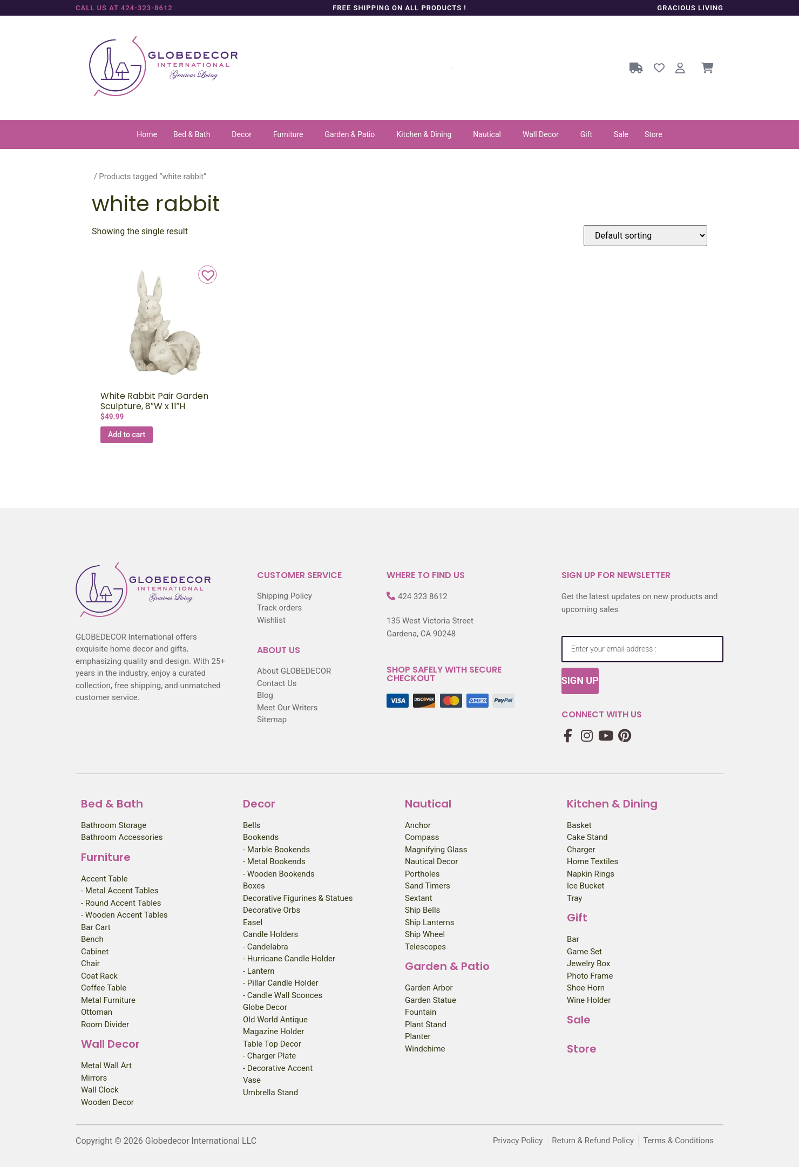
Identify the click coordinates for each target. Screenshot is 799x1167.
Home (147, 134)
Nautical (487, 134)
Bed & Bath (191, 134)
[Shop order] (645, 235)
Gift (586, 134)
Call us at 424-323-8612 (124, 8)
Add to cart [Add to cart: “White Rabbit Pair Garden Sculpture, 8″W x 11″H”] (126, 434)
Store (653, 134)
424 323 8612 (423, 596)
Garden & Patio (350, 134)
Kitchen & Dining (423, 134)
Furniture (288, 134)
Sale (621, 134)
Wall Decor (541, 134)
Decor (242, 134)
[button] (194, 134)
